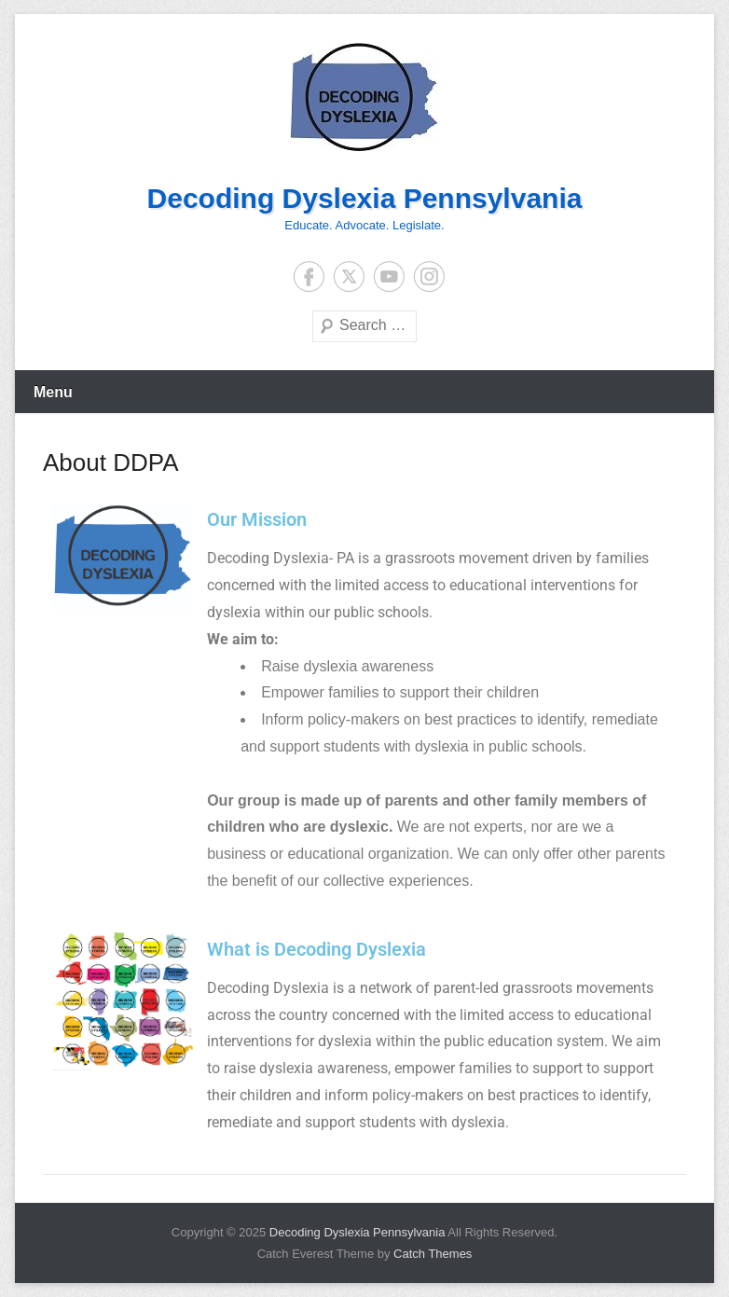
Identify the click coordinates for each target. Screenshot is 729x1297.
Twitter (349, 276)
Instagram (429, 276)
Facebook (309, 276)
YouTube (389, 276)
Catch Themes (432, 1254)
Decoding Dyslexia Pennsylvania (365, 198)
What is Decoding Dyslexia (316, 949)
